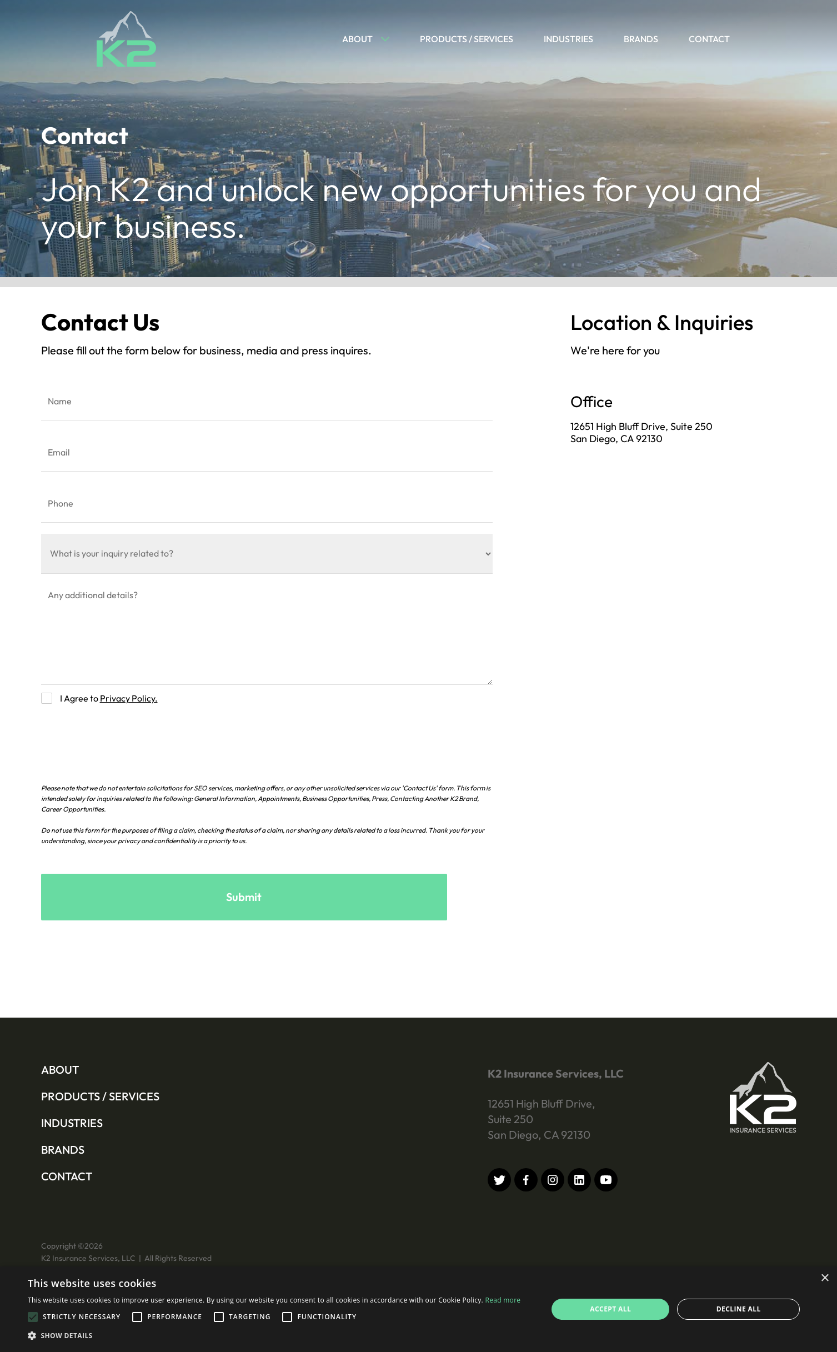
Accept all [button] (610, 1309)
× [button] (824, 1278)
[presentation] (125, 738)
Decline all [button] (738, 1309)
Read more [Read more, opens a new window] (502, 1300)
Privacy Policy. (129, 698)
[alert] (418, 1309)
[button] (360, 39)
